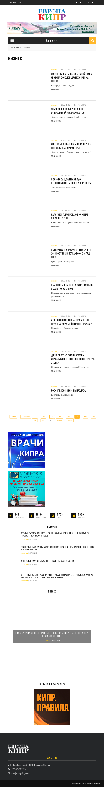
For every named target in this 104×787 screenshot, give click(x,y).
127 (43, 420)
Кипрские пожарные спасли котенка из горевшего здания (48, 560)
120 (52, 417)
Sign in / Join (15, 2)
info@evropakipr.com (20, 773)
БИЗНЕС (54, 70)
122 (69, 417)
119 (43, 417)
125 (93, 417)
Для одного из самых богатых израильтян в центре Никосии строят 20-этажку (73, 358)
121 (60, 417)
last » (70, 420)
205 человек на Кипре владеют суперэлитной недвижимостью (67, 110)
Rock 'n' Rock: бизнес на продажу (68, 390)
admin (84, 783)
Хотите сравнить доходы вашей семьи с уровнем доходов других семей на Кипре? (72, 77)
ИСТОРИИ (24, 539)
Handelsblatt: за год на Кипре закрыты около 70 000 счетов (72, 286)
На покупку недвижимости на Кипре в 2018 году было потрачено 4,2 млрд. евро (71, 253)
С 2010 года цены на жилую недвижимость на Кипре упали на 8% (71, 181)
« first (13, 417)
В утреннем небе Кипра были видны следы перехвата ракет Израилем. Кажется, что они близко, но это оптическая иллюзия (57, 576)
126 (35, 420)
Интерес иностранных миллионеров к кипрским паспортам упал (71, 146)
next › (59, 420)
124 (85, 417)
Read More (56, 89)
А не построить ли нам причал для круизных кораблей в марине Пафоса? (71, 322)
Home (16, 47)
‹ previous (26, 417)
